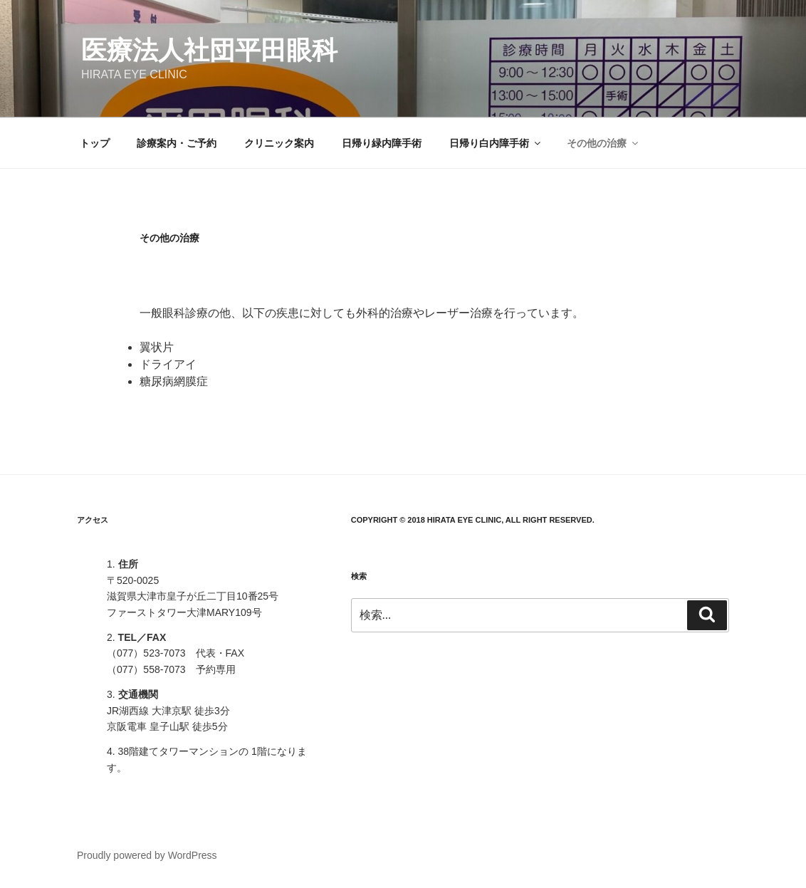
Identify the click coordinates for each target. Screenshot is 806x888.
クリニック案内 (279, 143)
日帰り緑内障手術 (382, 143)
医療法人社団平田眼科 (209, 50)
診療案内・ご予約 (176, 143)
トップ (95, 143)
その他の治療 (603, 143)
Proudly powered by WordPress (147, 855)
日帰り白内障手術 (496, 143)
